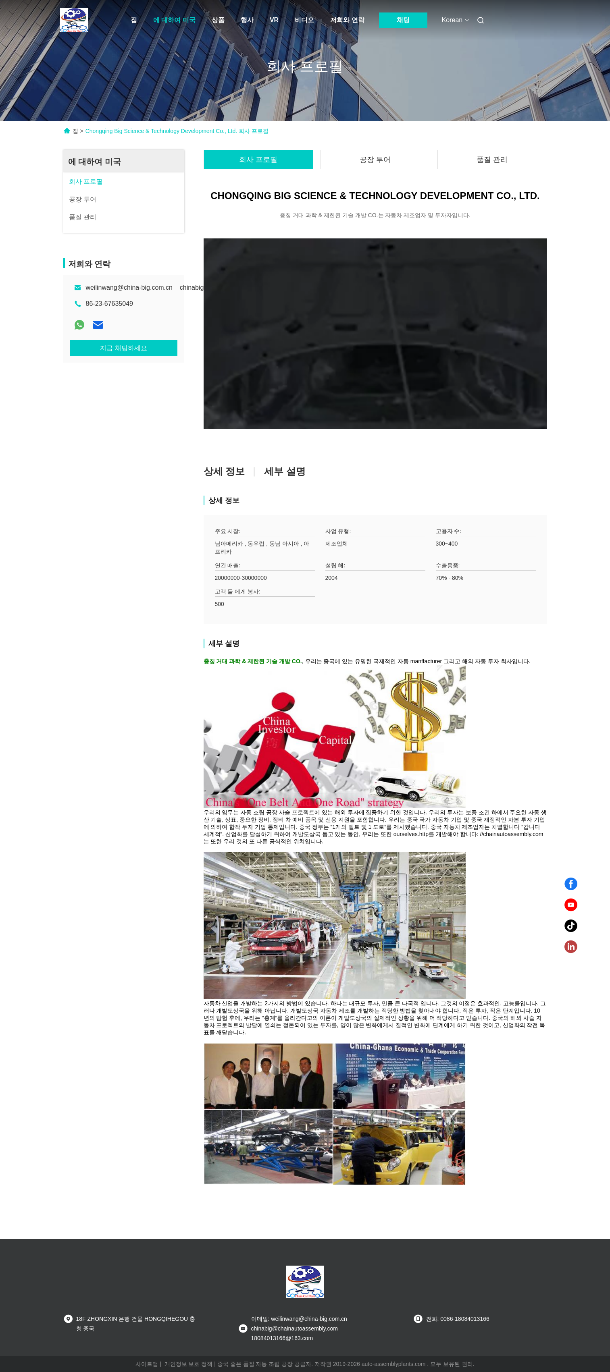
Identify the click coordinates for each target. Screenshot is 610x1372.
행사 (247, 20)
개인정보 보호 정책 (188, 1364)
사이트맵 (146, 1364)
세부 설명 (285, 471)
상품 (218, 20)
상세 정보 (224, 471)
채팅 (403, 20)
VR (274, 20)
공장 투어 (375, 160)
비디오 (304, 20)
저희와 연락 (347, 20)
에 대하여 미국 (174, 20)
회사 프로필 (258, 160)
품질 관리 (492, 160)
